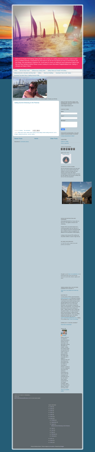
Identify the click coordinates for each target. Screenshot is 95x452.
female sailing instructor (48, 132)
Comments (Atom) (25, 141)
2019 (51, 416)
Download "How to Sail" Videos (63, 73)
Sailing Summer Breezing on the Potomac (26, 102)
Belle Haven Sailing (31, 132)
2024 (51, 406)
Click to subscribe (65, 143)
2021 (51, 412)
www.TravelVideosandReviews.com (69, 317)
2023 (51, 408)
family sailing (39, 132)
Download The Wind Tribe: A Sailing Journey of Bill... (27, 75)
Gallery (39, 73)
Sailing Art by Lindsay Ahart (38, 70)
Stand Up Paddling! (48, 73)
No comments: (27, 130)
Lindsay (64, 335)
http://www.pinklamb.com (73, 274)
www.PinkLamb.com (65, 298)
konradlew (52, 446)
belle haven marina (22, 132)
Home (15, 70)
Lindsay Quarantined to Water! (68, 135)
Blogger (62, 446)
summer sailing (31, 134)
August (53, 424)
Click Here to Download (66, 324)
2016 (51, 440)
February (53, 434)
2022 (51, 410)
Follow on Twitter (64, 141)
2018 (51, 418)
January (53, 436)
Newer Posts (18, 138)
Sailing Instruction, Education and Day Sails (25, 73)
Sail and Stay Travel (24, 70)
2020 (51, 414)
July (52, 428)
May (52, 432)
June (52, 430)
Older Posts (54, 138)
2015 (51, 442)
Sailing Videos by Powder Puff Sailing (57, 70)
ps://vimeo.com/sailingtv (73, 319)
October (53, 420)
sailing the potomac (22, 134)
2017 (51, 438)
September (54, 422)
